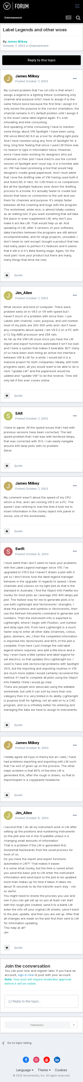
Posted (31, 81)
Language (24, 1070)
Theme (44, 1070)
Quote (18, 275)
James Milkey (17, 41)
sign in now (26, 975)
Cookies (61, 1070)
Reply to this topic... (25, 1001)
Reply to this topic (42, 60)
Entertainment (38, 45)
